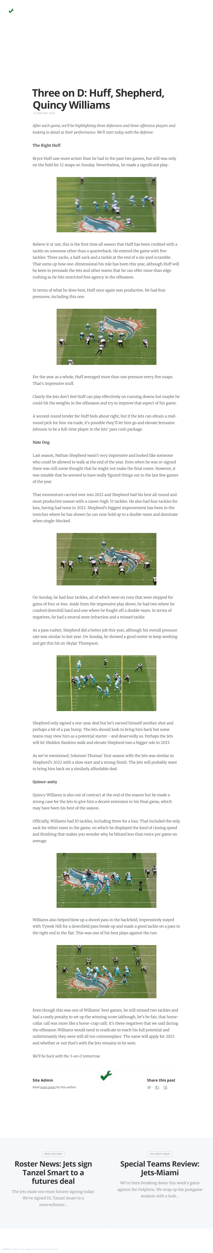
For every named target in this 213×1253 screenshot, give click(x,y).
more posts (48, 1087)
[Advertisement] (106, 58)
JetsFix (6, 1249)
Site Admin (43, 1080)
